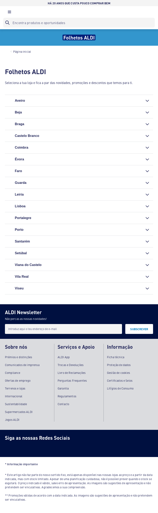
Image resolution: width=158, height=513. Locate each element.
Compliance (12, 373)
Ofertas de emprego (17, 380)
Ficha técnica (115, 357)
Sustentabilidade (16, 404)
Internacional (13, 396)
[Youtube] (43, 447)
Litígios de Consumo (120, 388)
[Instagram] (26, 447)
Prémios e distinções (18, 357)
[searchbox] (79, 23)
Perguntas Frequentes (72, 380)
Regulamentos (67, 396)
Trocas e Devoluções (71, 365)
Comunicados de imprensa (22, 365)
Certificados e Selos (119, 380)
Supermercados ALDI (19, 412)
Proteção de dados (119, 365)
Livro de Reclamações (72, 373)
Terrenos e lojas (15, 388)
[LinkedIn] (59, 447)
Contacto (63, 404)
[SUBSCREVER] (139, 329)
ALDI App (64, 357)
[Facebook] (10, 447)
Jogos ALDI (12, 419)
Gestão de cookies (118, 373)
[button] (9, 13)
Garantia (63, 388)
